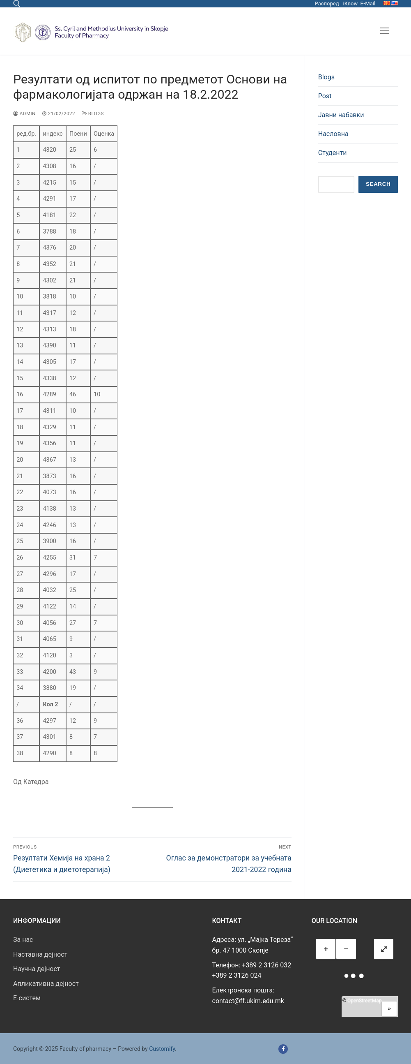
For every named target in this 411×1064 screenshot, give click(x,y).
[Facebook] (283, 1049)
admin (24, 113)
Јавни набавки (341, 115)
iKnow (350, 3)
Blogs (93, 113)
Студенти (332, 153)
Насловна (333, 134)
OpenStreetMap (364, 1001)
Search (378, 184)
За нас (23, 940)
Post (325, 96)
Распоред (327, 3)
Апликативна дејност (46, 984)
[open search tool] (17, 3)
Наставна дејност (40, 954)
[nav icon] (385, 31)
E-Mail (368, 3)
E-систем (27, 998)
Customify (162, 1048)
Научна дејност (36, 969)
